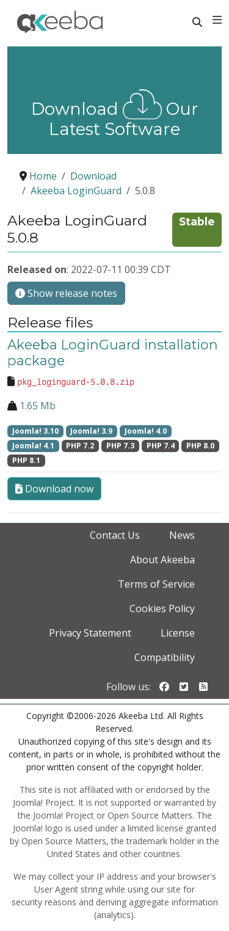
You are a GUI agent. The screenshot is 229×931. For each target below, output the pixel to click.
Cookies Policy (162, 608)
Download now (54, 488)
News (182, 535)
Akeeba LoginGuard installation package (112, 352)
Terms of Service (156, 584)
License (178, 633)
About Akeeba (162, 559)
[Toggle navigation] (217, 20)
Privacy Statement (90, 633)
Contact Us (115, 535)
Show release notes (66, 293)
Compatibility (164, 657)
